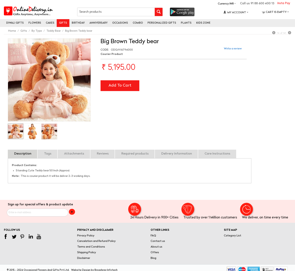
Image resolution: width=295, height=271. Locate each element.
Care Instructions (217, 153)
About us (156, 246)
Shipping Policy (86, 252)
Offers (155, 252)
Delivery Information (176, 153)
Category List (232, 235)
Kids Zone (203, 23)
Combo (138, 23)
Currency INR (226, 3)
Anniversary (98, 23)
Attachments (74, 153)
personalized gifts (162, 23)
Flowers (34, 23)
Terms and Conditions (91, 246)
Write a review (233, 48)
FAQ (153, 235)
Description (22, 153)
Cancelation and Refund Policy (96, 241)
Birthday (78, 23)
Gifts (63, 23)
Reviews (103, 153)
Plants (186, 23)
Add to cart (120, 86)
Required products (135, 153)
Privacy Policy (86, 235)
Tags (47, 153)
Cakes (50, 23)
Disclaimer (83, 258)
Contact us (158, 241)
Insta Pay (283, 3)
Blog (153, 258)
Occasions (120, 23)
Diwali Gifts (15, 23)
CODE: (105, 49)
